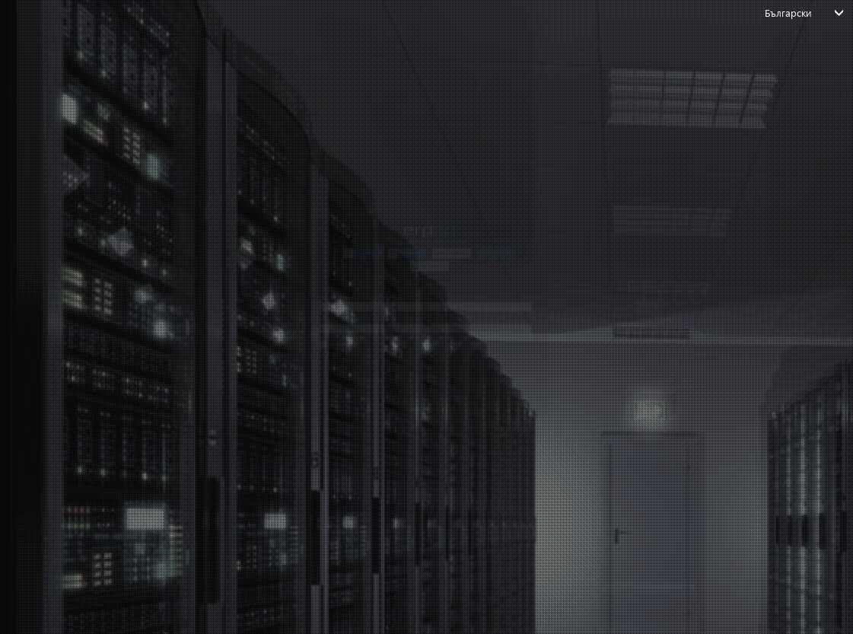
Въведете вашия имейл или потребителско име (230, 255)
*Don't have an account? (418, 490)
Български (789, 12)
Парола (122, 319)
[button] (230, 126)
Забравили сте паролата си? (169, 464)
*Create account (474, 490)
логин (419, 433)
